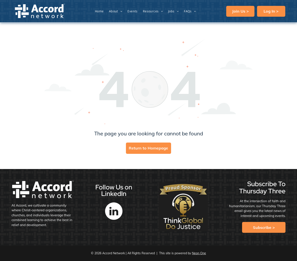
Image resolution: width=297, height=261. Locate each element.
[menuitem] (99, 11)
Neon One (199, 253)
